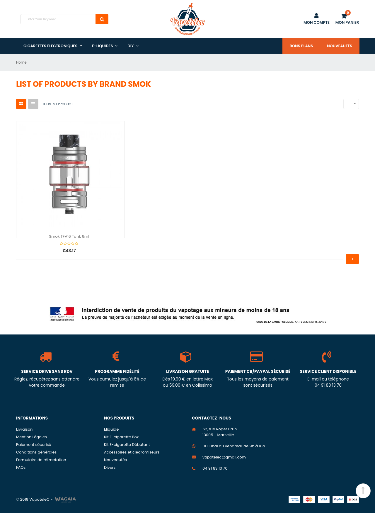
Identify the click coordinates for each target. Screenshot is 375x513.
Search (102, 19)
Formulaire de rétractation (41, 460)
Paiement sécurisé (33, 444)
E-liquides (102, 46)
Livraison (24, 429)
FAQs (20, 467)
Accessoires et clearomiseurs (132, 452)
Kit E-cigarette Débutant (127, 444)
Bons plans (301, 46)
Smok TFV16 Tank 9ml (69, 236)
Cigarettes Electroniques (50, 46)
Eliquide (111, 429)
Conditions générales (36, 452)
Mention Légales (31, 437)
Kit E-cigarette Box (121, 437)
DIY (130, 46)
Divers (109, 467)
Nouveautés (339, 46)
